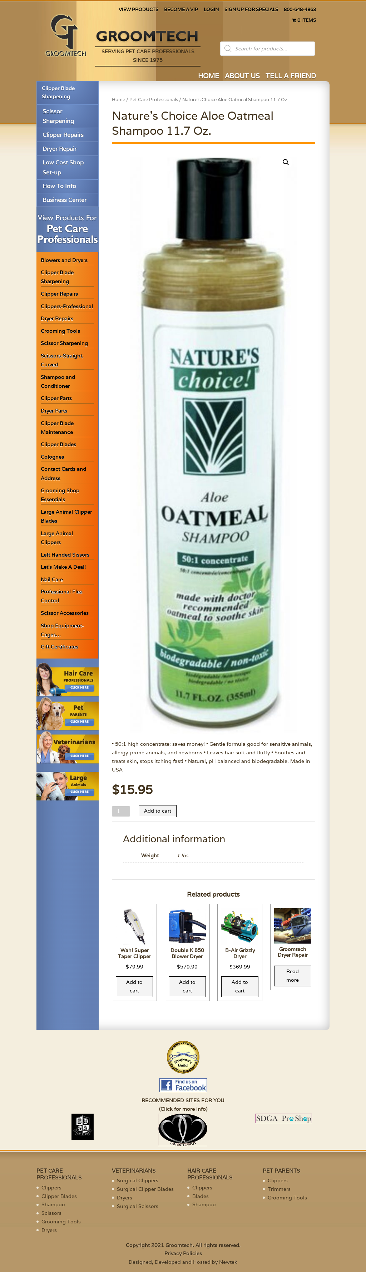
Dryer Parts (54, 411)
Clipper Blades (58, 444)
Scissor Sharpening (58, 116)
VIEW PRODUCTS (138, 10)
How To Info (59, 186)
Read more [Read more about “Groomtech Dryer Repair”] (292, 975)
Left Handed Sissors (65, 555)
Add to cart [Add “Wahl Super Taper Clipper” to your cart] (134, 986)
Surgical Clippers (137, 1180)
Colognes (52, 457)
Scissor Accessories (65, 613)
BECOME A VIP (181, 10)
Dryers (49, 1230)
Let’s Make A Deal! (63, 567)
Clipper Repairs (63, 135)
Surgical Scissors (137, 1206)
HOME (208, 76)
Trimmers (279, 1189)
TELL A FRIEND (291, 76)
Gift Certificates (59, 647)
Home (118, 100)
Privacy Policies (183, 1253)
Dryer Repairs (57, 318)
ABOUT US (242, 76)
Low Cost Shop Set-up (63, 167)
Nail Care (52, 579)
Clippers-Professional (67, 306)
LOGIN (211, 10)
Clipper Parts (56, 398)
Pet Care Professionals (153, 100)
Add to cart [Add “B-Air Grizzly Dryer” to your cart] (240, 986)
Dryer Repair (59, 149)
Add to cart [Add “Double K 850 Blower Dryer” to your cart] (187, 986)
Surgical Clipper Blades (145, 1189)
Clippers (51, 1187)
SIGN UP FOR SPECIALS (251, 10)
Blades (200, 1196)
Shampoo (53, 1204)
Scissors (51, 1213)
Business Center (64, 200)
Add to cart (157, 811)
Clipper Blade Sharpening (58, 92)
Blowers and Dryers (64, 260)
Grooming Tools (60, 331)
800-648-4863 (300, 10)
